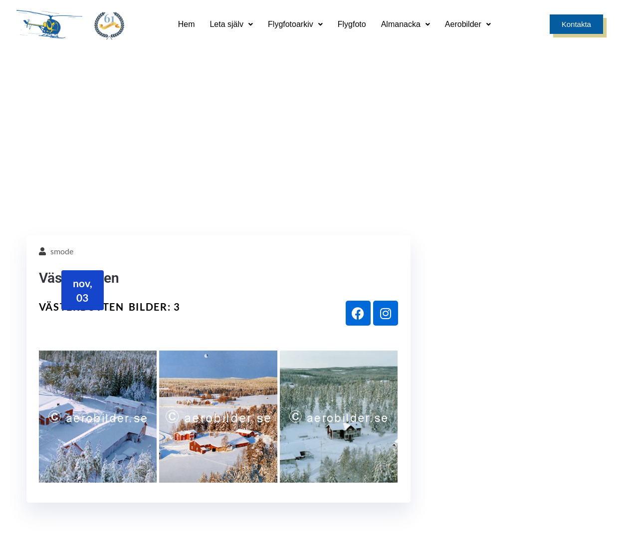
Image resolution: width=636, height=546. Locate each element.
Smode (604, 529)
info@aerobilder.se (392, 463)
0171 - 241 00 (542, 463)
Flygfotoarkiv (295, 24)
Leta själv (231, 24)
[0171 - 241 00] (542, 440)
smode (61, 94)
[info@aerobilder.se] (393, 440)
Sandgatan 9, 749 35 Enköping (243, 463)
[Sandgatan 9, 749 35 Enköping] (243, 440)
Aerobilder (468, 24)
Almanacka (405, 24)
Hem (186, 24)
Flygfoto (352, 24)
